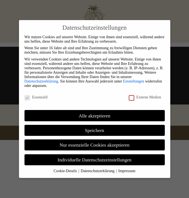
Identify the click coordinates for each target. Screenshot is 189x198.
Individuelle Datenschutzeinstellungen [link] (94, 160)
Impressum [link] (126, 171)
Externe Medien (145, 97)
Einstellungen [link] (133, 81)
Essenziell (36, 97)
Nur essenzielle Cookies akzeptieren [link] (94, 145)
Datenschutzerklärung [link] (41, 81)
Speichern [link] (94, 130)
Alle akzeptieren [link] (94, 116)
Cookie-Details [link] (66, 171)
